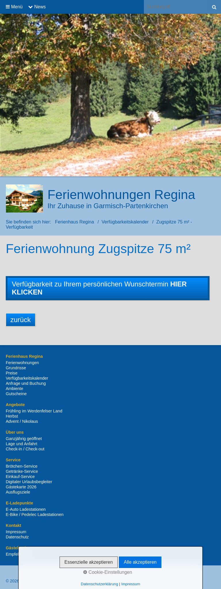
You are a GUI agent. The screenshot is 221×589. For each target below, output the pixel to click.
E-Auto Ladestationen (25, 509)
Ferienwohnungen (22, 362)
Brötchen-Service (21, 466)
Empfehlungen (19, 554)
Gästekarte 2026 (21, 487)
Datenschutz (17, 537)
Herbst (12, 416)
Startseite (16, 573)
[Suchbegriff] (175, 7)
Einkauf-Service (20, 476)
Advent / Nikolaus (22, 421)
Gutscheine (16, 393)
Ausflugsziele (18, 492)
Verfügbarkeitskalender (27, 378)
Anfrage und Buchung (26, 383)
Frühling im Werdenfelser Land (34, 411)
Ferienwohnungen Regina (121, 194)
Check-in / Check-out (25, 449)
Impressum (16, 531)
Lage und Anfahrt (21, 443)
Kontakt (36, 573)
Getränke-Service (22, 471)
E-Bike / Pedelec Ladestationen (35, 514)
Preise (12, 373)
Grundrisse (16, 368)
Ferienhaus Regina (74, 221)
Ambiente (14, 388)
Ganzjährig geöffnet (24, 438)
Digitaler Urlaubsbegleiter (29, 481)
